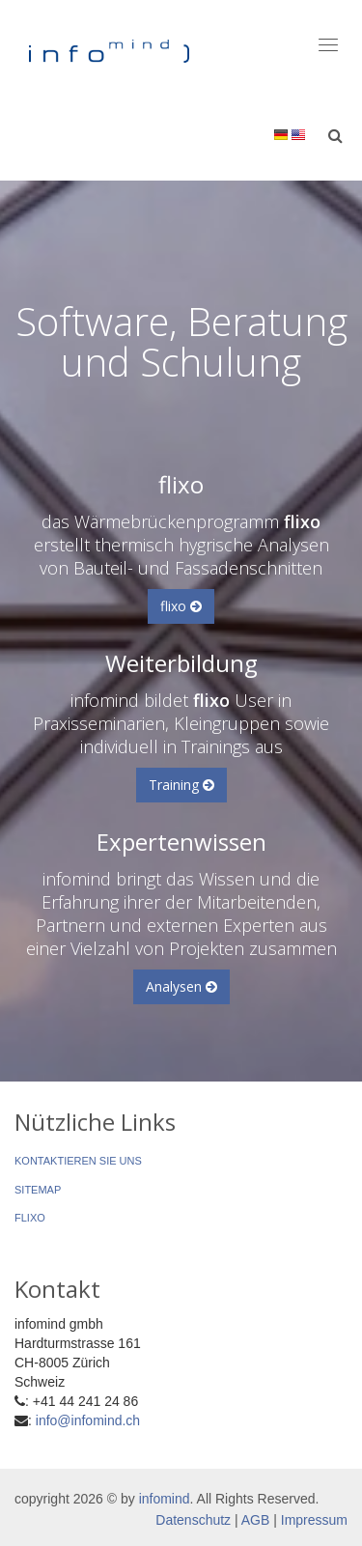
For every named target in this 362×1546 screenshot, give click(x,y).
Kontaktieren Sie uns (78, 1161)
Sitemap (37, 1189)
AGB (255, 1520)
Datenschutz (193, 1520)
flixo (181, 606)
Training (181, 784)
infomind (164, 1498)
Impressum (314, 1520)
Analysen (181, 986)
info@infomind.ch (88, 1420)
